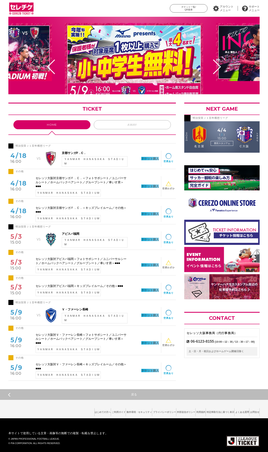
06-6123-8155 (202, 341)
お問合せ (252, 410)
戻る (72, 394)
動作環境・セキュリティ (102, 410)
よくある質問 (234, 410)
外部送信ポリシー (161, 410)
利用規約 (181, 410)
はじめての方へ (53, 410)
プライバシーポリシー (133, 410)
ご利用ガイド (75, 410)
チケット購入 (144, 158)
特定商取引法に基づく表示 (207, 410)
